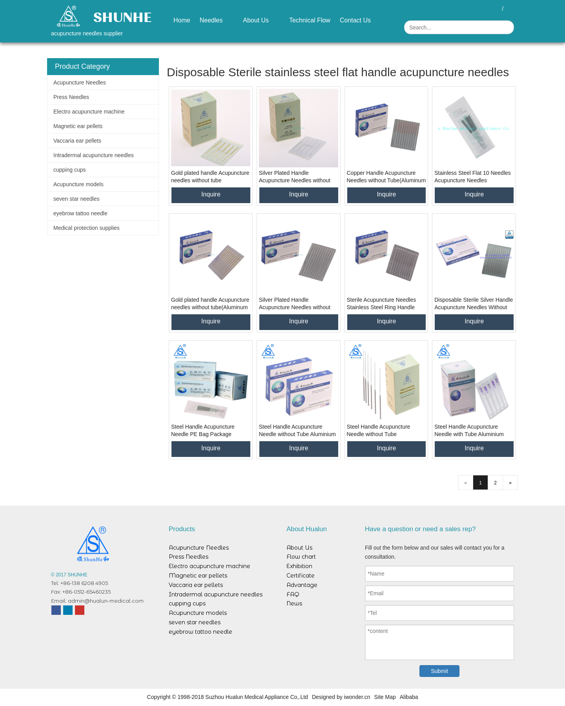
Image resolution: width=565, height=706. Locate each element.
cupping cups (69, 170)
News (294, 603)
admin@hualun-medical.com (106, 601)
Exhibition (299, 566)
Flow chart (301, 556)
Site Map (385, 697)
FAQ (292, 594)
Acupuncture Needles (79, 82)
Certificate (300, 575)
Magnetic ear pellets (77, 126)
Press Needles (71, 97)
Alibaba (409, 697)
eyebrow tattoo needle (80, 213)
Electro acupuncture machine (88, 111)
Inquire (211, 194)
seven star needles (76, 199)
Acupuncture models (78, 184)
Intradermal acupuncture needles (93, 155)
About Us (299, 547)
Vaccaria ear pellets (77, 141)
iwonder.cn (357, 697)
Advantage (301, 585)
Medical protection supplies (86, 228)
